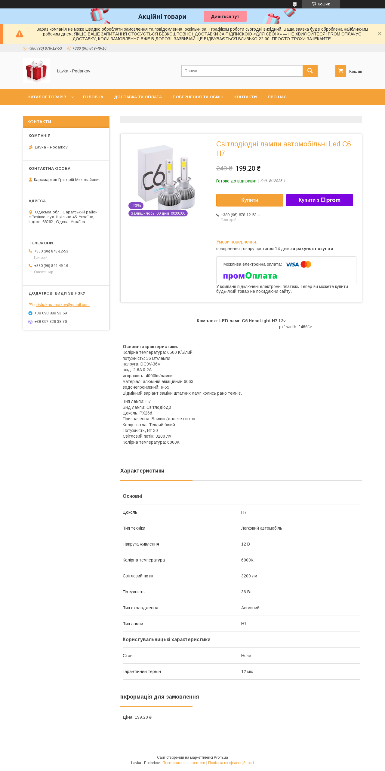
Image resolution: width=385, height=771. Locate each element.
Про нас (277, 97)
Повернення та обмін (198, 97)
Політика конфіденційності (231, 763)
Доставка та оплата (138, 97)
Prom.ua (221, 757)
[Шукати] (310, 71)
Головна (93, 97)
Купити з (319, 200)
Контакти (245, 97)
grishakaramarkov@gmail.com (62, 304)
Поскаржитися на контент (183, 763)
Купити (250, 200)
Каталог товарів (47, 97)
